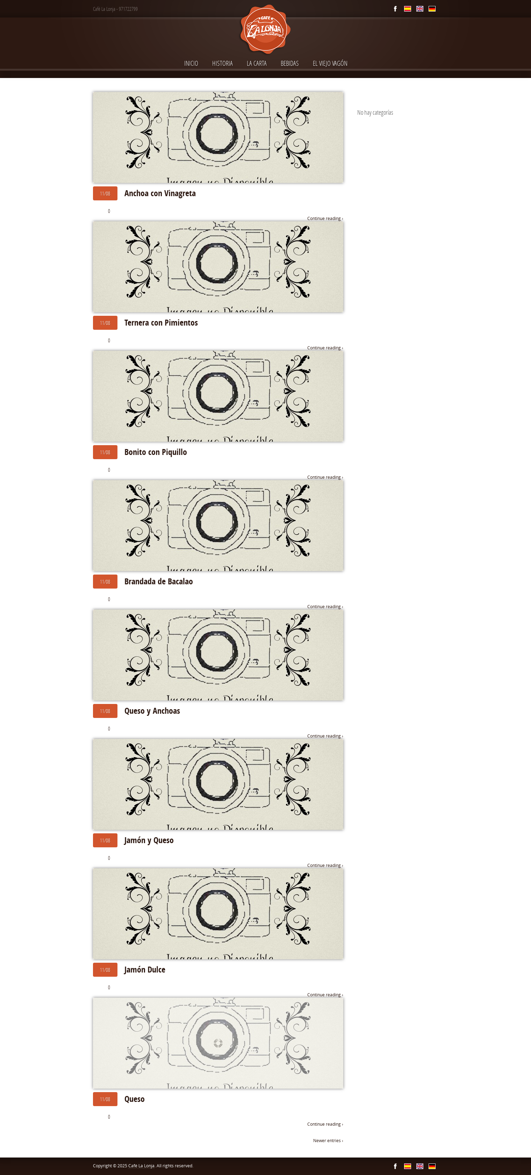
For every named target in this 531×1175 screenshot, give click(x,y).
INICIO (191, 63)
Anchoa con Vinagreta (160, 193)
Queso (134, 1098)
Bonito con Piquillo (155, 451)
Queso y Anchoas (152, 710)
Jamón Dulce (144, 969)
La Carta (257, 63)
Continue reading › (325, 218)
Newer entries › (328, 1141)
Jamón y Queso (149, 840)
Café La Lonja (141, 1166)
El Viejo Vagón (330, 63)
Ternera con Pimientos (161, 322)
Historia (222, 63)
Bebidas (290, 63)
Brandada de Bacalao (158, 581)
